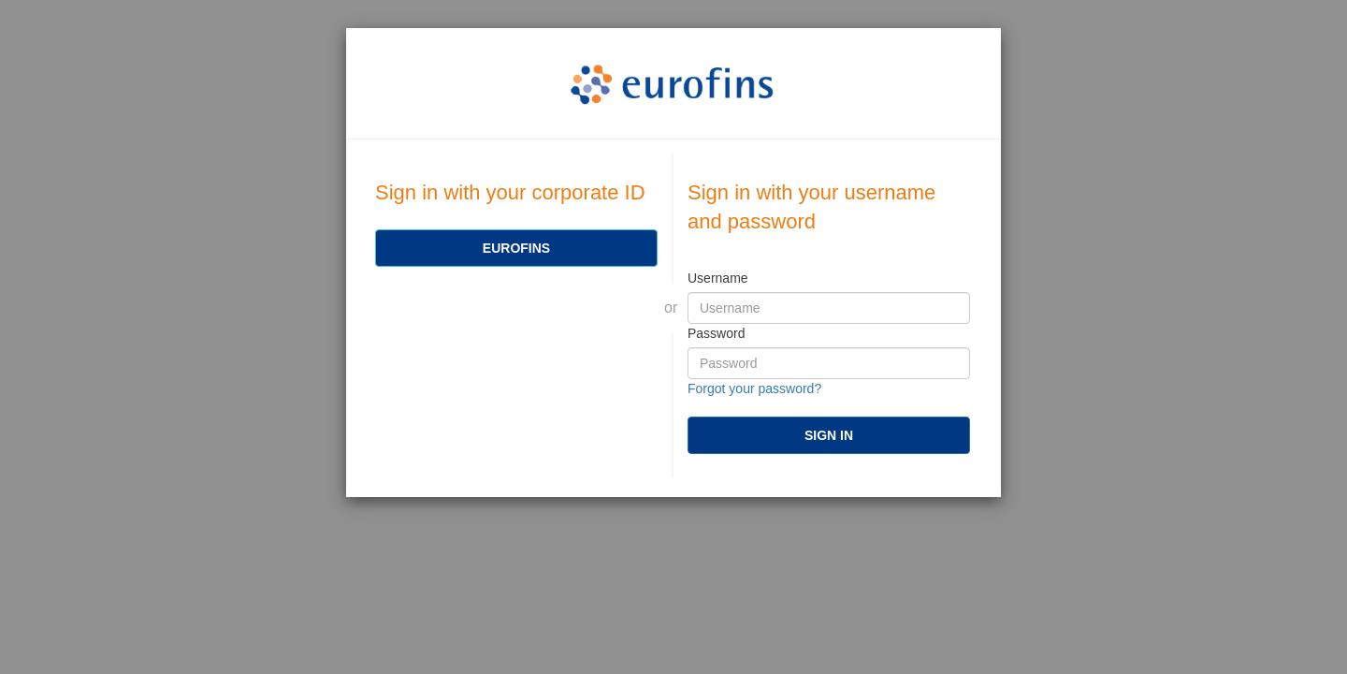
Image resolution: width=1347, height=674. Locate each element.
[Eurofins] (516, 248)
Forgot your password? (754, 388)
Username (718, 278)
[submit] (829, 435)
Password (716, 333)
